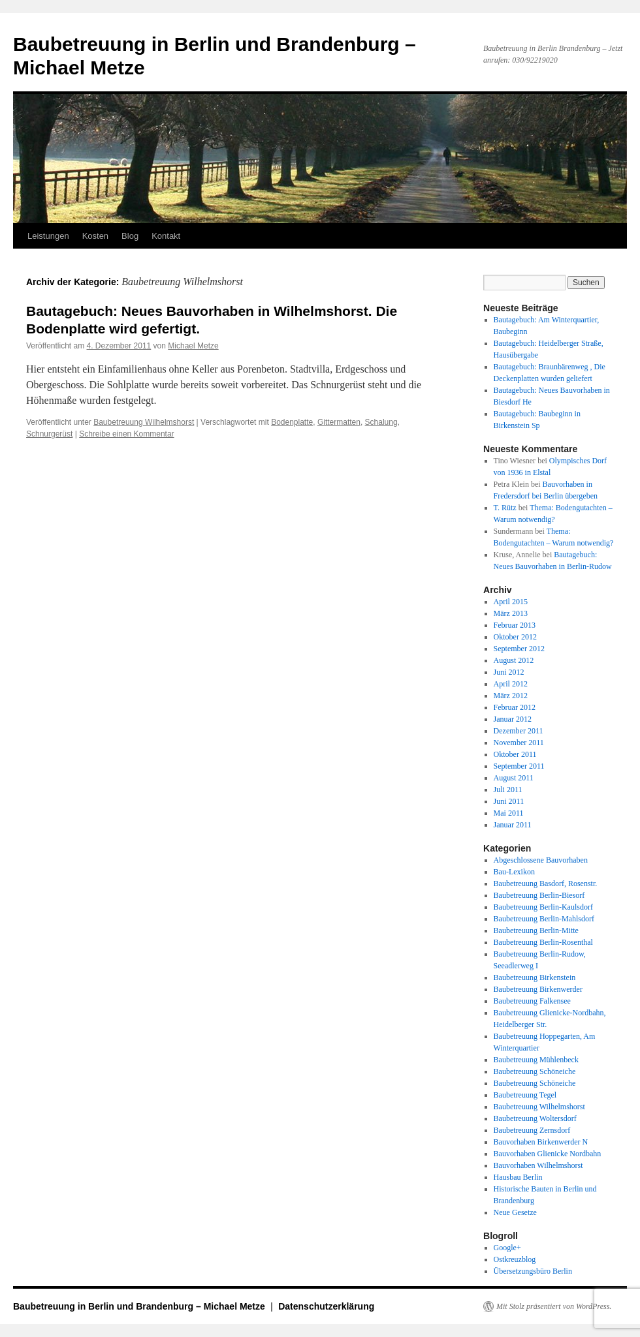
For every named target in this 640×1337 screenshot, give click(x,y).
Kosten (95, 236)
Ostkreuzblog (515, 1259)
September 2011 (519, 766)
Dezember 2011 (518, 730)
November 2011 (519, 742)
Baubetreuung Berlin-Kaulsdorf (543, 907)
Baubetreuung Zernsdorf (532, 1130)
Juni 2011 (509, 801)
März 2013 (511, 613)
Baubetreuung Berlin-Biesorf (539, 895)
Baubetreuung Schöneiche (535, 1071)
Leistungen (48, 236)
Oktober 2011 (515, 754)
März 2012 (511, 695)
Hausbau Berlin (518, 1177)
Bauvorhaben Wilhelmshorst (538, 1165)
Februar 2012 (515, 707)
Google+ (507, 1247)
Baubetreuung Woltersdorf (535, 1118)
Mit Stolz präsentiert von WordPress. (553, 1306)
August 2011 (514, 777)
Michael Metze (193, 345)
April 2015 (511, 601)
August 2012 (514, 660)
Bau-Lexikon (514, 871)
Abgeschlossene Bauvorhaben (541, 860)
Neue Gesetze (515, 1212)
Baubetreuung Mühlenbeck (536, 1059)
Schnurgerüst (49, 433)
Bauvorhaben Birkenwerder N (541, 1141)
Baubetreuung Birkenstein (535, 977)
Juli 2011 (508, 789)
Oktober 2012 (515, 636)
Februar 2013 (515, 625)
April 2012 (511, 683)
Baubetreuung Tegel (525, 1094)
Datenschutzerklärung (326, 1306)
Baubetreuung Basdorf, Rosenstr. (546, 883)
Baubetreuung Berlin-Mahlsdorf (544, 918)
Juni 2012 (509, 672)
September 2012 (519, 648)
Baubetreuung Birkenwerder (538, 989)
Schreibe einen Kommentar (126, 433)
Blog (129, 236)
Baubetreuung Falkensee (532, 1001)
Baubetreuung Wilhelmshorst (143, 422)
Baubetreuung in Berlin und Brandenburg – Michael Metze (140, 1306)
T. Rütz (505, 507)
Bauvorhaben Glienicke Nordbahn (547, 1153)
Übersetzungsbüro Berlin (533, 1271)
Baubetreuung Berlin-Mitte (536, 930)
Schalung (381, 422)
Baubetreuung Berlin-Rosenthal (543, 942)
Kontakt (166, 236)
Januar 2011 (513, 824)
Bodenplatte (292, 422)
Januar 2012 (513, 719)
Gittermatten (338, 422)
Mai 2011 (509, 813)
